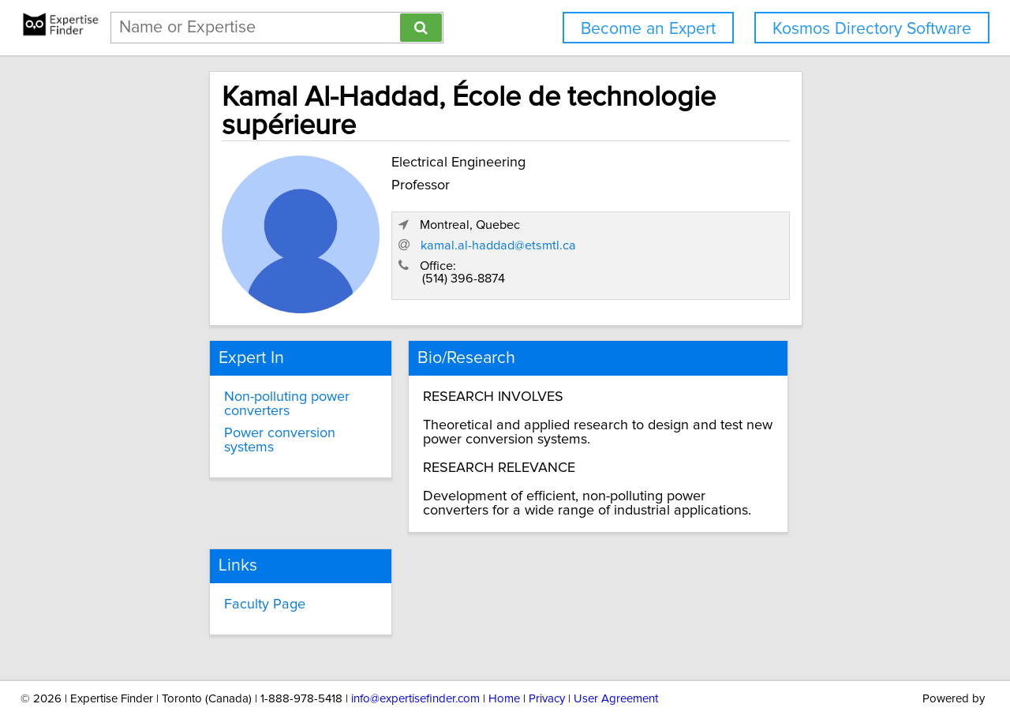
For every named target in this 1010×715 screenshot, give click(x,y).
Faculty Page (207, 565)
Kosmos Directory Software (871, 29)
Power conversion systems (248, 395)
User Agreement (616, 658)
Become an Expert (648, 29)
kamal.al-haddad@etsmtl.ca (706, 221)
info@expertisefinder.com (415, 658)
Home (504, 658)
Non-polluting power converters (229, 365)
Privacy (547, 658)
